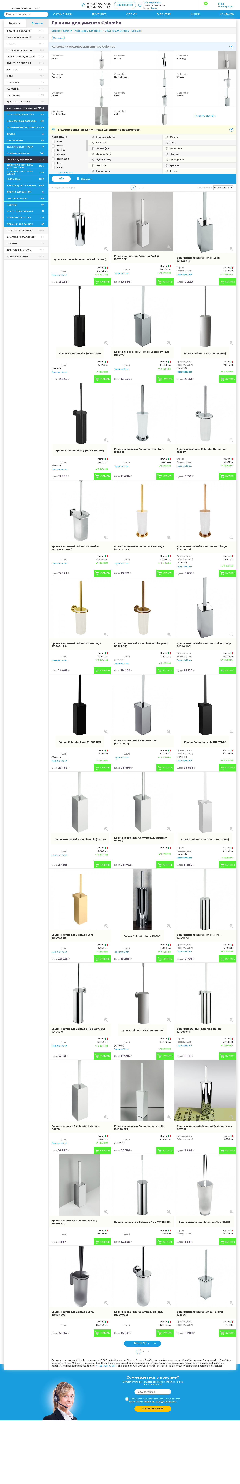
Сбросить (84, 179)
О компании (62, 14)
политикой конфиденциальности (160, 1402)
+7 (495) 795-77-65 (104, 1365)
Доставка (99, 14)
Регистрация (225, 6)
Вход (221, 3)
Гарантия (164, 14)
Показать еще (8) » (205, 115)
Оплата (131, 14)
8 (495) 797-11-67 (98, 6)
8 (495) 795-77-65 (99, 3)
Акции (195, 14)
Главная (56, 30)
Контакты (227, 14)
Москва (153, 8)
